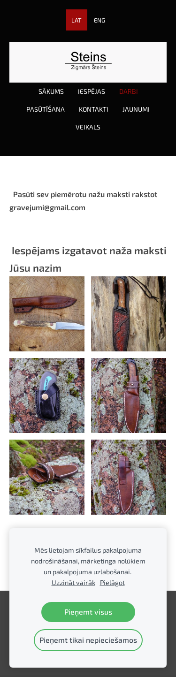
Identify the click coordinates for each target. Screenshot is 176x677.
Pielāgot (112, 582)
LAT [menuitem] (76, 20)
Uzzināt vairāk (73, 582)
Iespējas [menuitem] (91, 91)
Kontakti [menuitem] (93, 109)
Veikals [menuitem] (88, 127)
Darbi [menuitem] (128, 91)
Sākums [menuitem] (51, 91)
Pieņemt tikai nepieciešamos (88, 639)
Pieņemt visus (88, 611)
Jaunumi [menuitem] (136, 109)
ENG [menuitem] (99, 20)
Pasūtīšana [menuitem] (45, 109)
